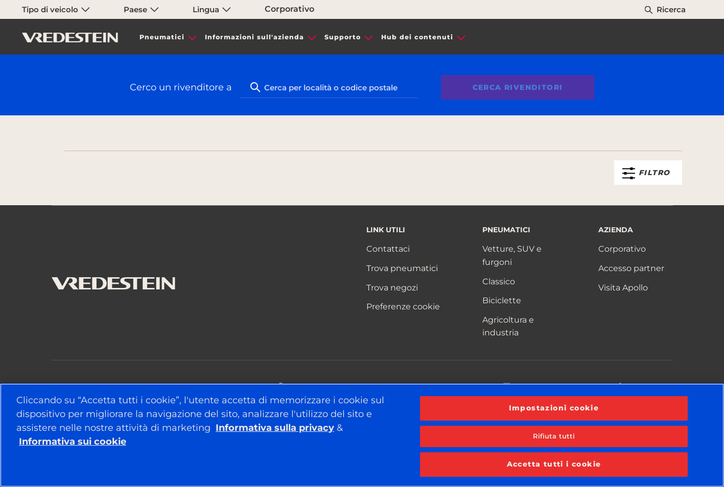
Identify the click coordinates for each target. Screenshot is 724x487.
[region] (362, 435)
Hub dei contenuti (417, 37)
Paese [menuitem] (141, 9)
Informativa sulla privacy (275, 427)
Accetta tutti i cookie (554, 464)
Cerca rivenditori (518, 87)
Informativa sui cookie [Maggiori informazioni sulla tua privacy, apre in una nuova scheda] (72, 441)
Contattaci (388, 249)
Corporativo (289, 9)
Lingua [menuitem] (212, 9)
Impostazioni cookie (554, 407)
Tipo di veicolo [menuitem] (56, 9)
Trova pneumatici (402, 268)
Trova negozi (392, 288)
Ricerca (671, 9)
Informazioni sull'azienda (254, 37)
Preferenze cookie (403, 306)
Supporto (342, 37)
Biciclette (501, 300)
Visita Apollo (623, 288)
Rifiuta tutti (554, 436)
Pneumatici (161, 37)
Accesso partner (631, 268)
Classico (498, 281)
